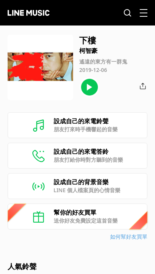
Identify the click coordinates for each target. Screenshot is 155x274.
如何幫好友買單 (128, 236)
